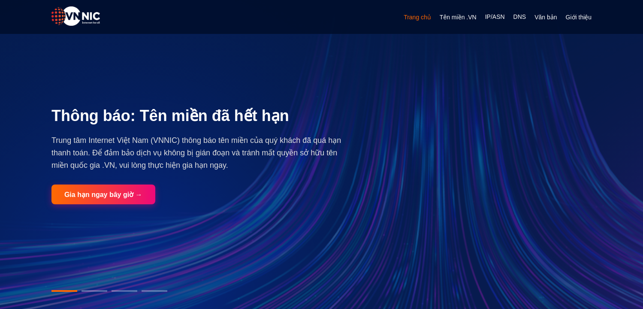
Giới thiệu (579, 17)
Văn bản (545, 17)
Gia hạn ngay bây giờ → (103, 194)
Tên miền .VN (458, 17)
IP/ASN (495, 16)
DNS (519, 16)
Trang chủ (417, 17)
